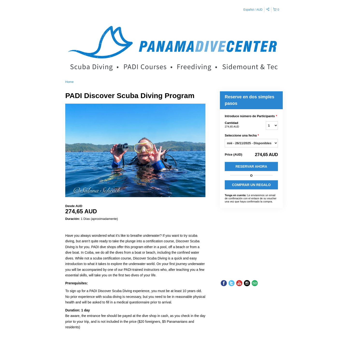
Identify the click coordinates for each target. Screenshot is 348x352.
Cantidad (239, 125)
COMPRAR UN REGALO (251, 185)
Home (69, 82)
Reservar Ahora (251, 166)
